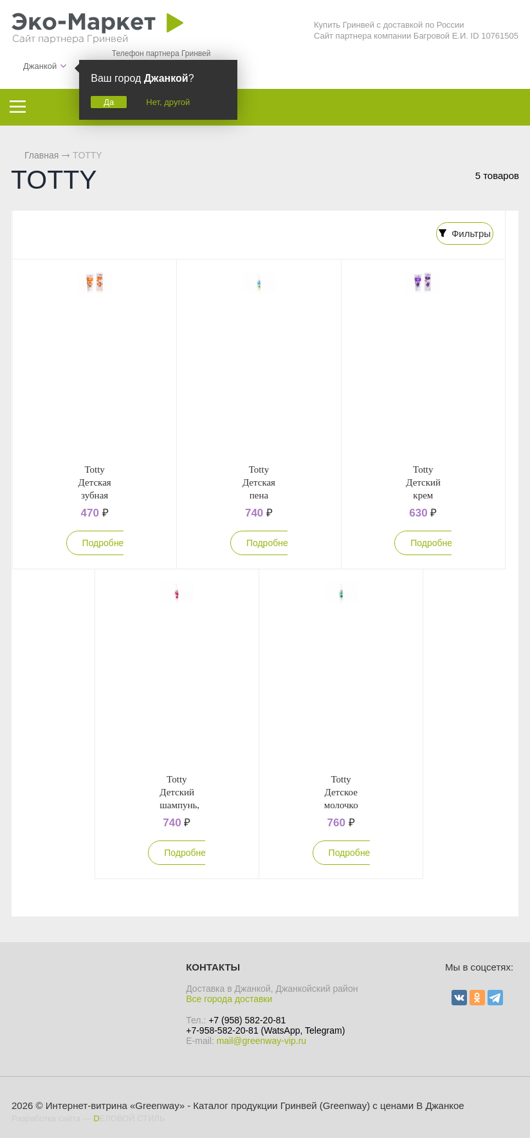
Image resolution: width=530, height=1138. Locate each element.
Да (109, 102)
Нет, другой (168, 102)
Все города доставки (229, 996)
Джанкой (40, 66)
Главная (41, 155)
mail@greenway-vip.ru (261, 1038)
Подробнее (105, 540)
